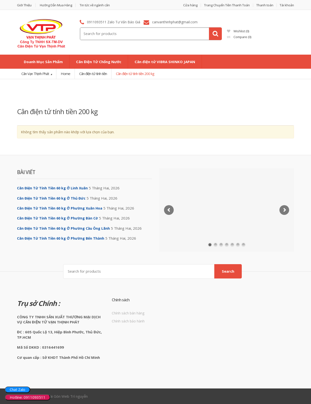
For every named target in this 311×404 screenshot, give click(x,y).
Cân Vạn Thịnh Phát (35, 73)
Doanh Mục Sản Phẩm (43, 61)
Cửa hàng (190, 5)
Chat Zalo (17, 389)
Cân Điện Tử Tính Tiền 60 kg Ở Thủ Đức (51, 198)
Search (228, 271)
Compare (239, 37)
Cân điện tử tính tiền (93, 73)
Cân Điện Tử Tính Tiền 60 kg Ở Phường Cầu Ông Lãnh (63, 228)
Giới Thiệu (24, 5)
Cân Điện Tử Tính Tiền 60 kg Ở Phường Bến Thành (60, 238)
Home (65, 73)
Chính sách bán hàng (128, 313)
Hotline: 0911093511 (27, 397)
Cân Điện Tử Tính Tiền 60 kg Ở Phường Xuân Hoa (59, 208)
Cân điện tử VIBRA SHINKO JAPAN (165, 61)
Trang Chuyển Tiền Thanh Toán (227, 5)
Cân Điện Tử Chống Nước (98, 61)
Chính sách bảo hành (128, 321)
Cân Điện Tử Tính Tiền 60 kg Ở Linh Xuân (52, 188)
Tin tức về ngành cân (95, 5)
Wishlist (238, 31)
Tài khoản (287, 5)
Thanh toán (264, 5)
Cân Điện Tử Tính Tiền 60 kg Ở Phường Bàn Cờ (57, 218)
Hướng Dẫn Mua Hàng (56, 5)
